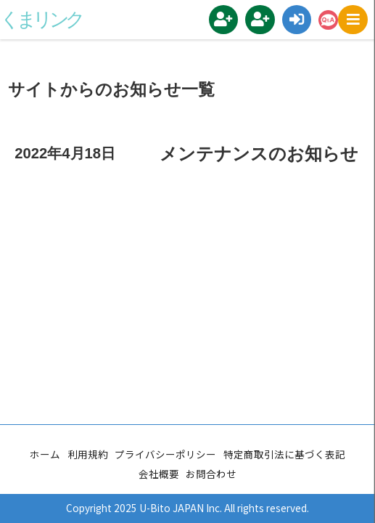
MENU (356, 20)
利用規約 (87, 454)
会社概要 (159, 473)
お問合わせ (211, 473)
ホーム (45, 454)
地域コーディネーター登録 (263, 19)
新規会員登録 (227, 19)
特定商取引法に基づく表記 (284, 454)
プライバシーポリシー (165, 454)
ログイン (300, 20)
